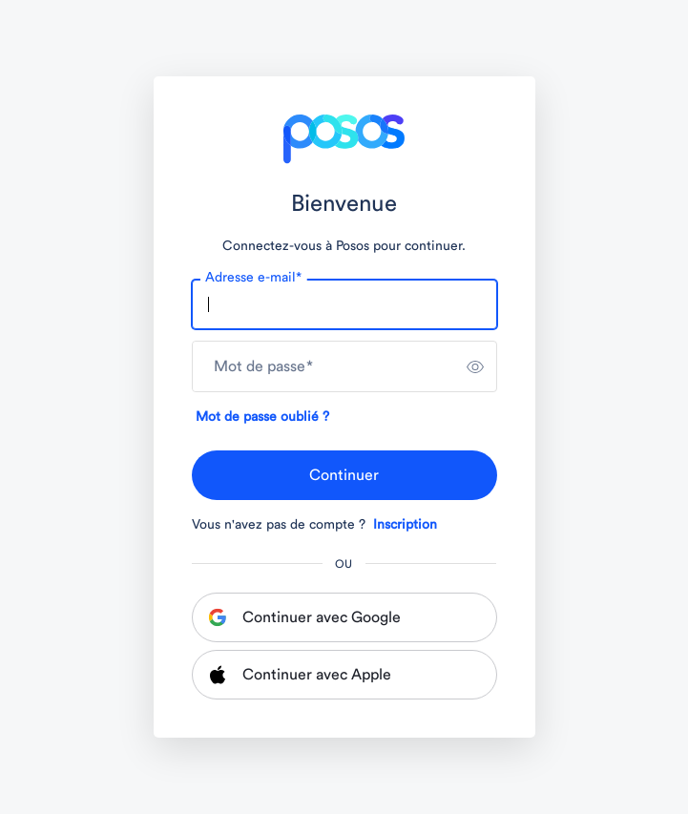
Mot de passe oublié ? (262, 417)
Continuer (344, 475)
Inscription (405, 525)
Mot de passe (263, 366)
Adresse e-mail (253, 277)
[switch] (475, 366)
